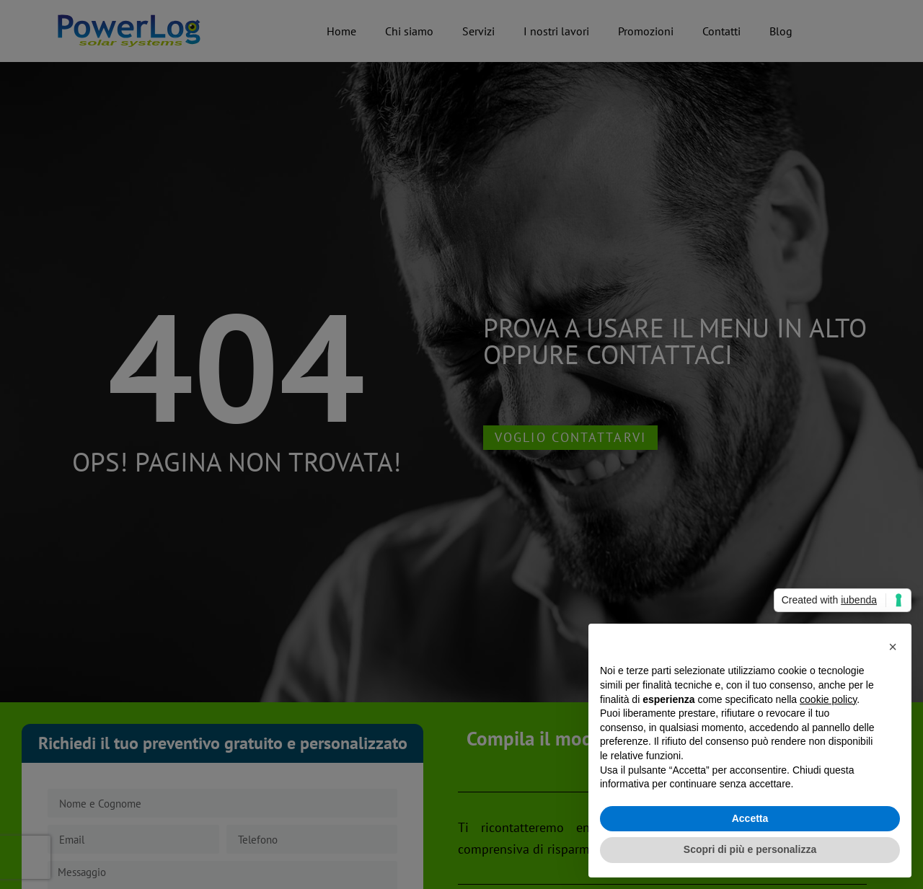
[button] (892, 646)
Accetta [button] (750, 818)
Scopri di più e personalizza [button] (750, 849)
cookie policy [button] (828, 699)
